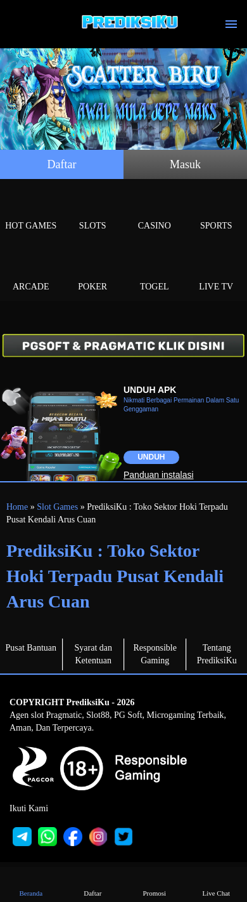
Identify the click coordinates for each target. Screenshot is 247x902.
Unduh (151, 457)
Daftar (62, 164)
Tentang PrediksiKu (217, 654)
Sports (216, 211)
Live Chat (216, 884)
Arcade (31, 272)
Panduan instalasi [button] (159, 475)
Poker (93, 272)
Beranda (31, 884)
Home (17, 507)
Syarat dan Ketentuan (93, 654)
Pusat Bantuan (31, 648)
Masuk (185, 164)
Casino (154, 211)
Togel (154, 272)
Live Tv (216, 272)
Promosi (155, 884)
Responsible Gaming (155, 654)
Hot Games (31, 211)
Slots (93, 211)
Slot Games (57, 507)
